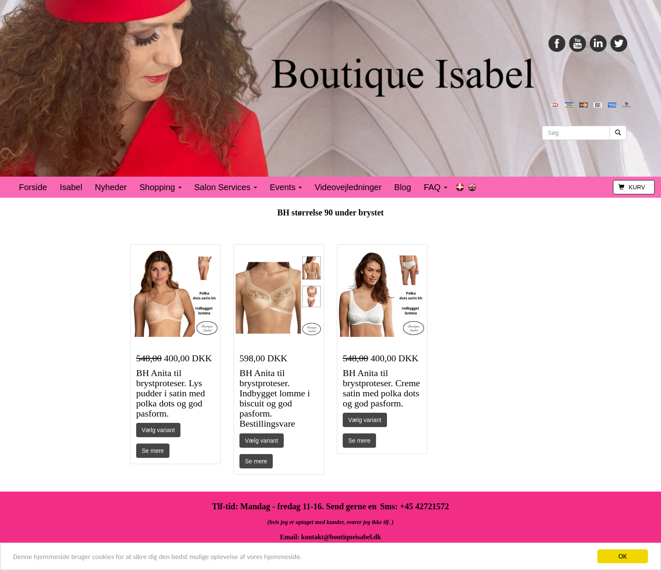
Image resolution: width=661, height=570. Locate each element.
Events (286, 187)
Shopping (161, 187)
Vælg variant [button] (158, 430)
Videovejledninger (348, 187)
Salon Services (225, 187)
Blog (402, 187)
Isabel (71, 187)
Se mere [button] (153, 450)
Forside (33, 187)
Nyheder (111, 187)
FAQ (435, 187)
